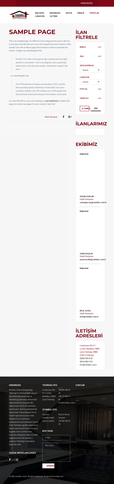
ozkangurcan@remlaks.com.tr (93, 202)
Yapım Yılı (84, 98)
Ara (96, 108)
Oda (82, 56)
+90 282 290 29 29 (64, 391)
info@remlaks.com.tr (89, 316)
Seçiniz (85, 70)
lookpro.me (58, 476)
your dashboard (51, 101)
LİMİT (99, 47)
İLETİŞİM (53, 16)
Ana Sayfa (39, 13)
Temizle (86, 108)
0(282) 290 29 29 (86, 358)
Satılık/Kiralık (87, 65)
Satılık (69, 13)
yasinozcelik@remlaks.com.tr (93, 259)
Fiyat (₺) (83, 89)
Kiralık (81, 13)
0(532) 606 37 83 (86, 361)
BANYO (83, 47)
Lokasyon (39, 16)
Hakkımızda (54, 13)
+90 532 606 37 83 (64, 398)
